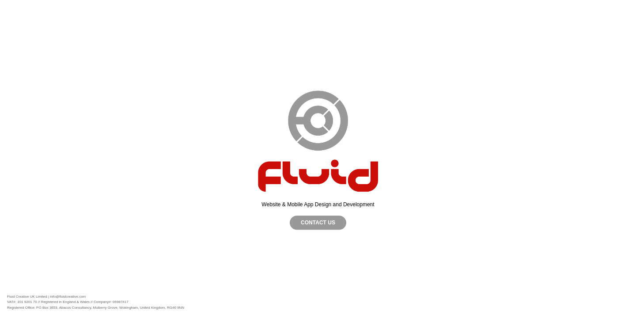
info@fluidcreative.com (68, 297)
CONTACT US (318, 223)
